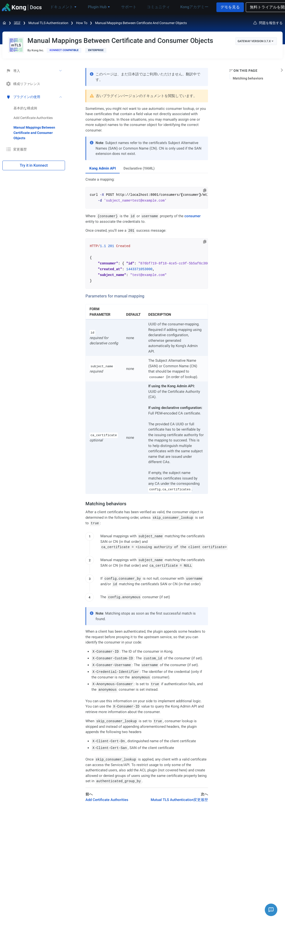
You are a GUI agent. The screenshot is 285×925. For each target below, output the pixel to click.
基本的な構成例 (25, 108)
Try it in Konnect (34, 165)
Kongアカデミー (184, 7)
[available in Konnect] (64, 50)
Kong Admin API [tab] (102, 168)
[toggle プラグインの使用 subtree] (61, 97)
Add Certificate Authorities (33, 118)
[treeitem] (39, 133)
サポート (124, 7)
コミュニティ (150, 7)
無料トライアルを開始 (259, 7)
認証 (17, 23)
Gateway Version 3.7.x (255, 41)
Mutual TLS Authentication (48, 23)
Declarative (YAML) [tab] (139, 168)
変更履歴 (16, 149)
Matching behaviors (248, 78)
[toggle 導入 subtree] (61, 71)
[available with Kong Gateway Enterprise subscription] (95, 50)
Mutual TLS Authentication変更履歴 (179, 800)
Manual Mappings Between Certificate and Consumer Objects (141, 23)
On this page (245, 70)
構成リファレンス (23, 83)
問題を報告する (268, 23)
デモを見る (220, 7)
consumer (192, 216)
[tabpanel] (146, 233)
